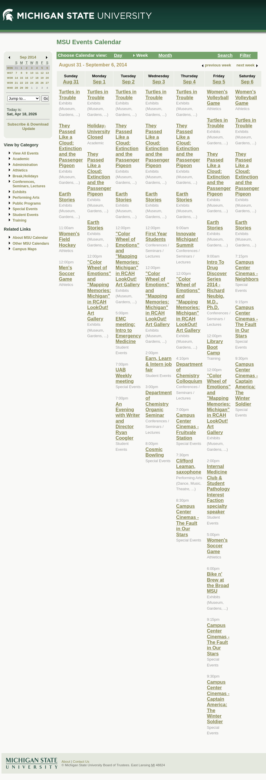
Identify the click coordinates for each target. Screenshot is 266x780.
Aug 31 (71, 81)
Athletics (20, 170)
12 (42, 72)
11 (37, 72)
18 (37, 77)
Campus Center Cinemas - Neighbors (247, 270)
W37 (10, 72)
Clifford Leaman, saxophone (188, 466)
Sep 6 (247, 81)
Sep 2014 (28, 57)
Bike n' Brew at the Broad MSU (218, 582)
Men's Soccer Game (67, 273)
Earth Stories (67, 196)
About (66, 761)
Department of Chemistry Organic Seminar (159, 404)
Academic (21, 159)
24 (31, 82)
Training (19, 220)
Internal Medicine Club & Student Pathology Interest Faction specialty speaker (218, 489)
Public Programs (27, 203)
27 (47, 82)
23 (26, 82)
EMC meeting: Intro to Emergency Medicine (128, 330)
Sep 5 (218, 81)
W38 (10, 77)
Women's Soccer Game (217, 545)
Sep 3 (158, 81)
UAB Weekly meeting (124, 375)
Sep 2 (128, 81)
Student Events (25, 215)
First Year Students (156, 236)
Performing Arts (26, 198)
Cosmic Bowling (155, 452)
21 (16, 82)
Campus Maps (25, 249)
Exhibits (19, 192)
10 (31, 72)
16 (26, 77)
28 (16, 87)
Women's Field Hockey (69, 239)
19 (42, 77)
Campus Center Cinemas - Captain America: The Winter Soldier (218, 701)
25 (37, 82)
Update (28, 128)
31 (16, 67)
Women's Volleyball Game (218, 97)
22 (21, 82)
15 (21, 77)
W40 (10, 87)
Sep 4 (189, 81)
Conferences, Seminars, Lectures (29, 184)
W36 (10, 67)
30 (26, 87)
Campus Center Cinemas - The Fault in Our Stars (187, 520)
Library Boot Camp (215, 347)
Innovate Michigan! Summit (187, 239)
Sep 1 (99, 81)
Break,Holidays (25, 176)
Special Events (25, 209)
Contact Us (81, 761)
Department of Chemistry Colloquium (189, 372)
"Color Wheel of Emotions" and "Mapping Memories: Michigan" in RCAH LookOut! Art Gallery (99, 290)
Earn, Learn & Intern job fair (159, 364)
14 (16, 77)
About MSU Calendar (30, 238)
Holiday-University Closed (98, 131)
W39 (10, 82)
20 (47, 77)
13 (47, 72)
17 (31, 77)
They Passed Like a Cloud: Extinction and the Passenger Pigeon (71, 145)
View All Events (26, 153)
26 (42, 82)
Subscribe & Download (28, 124)
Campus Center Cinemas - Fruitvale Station (187, 426)
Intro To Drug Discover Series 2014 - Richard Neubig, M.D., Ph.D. (217, 284)
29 (21, 87)
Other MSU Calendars (31, 243)
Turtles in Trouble (69, 94)
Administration (25, 165)
